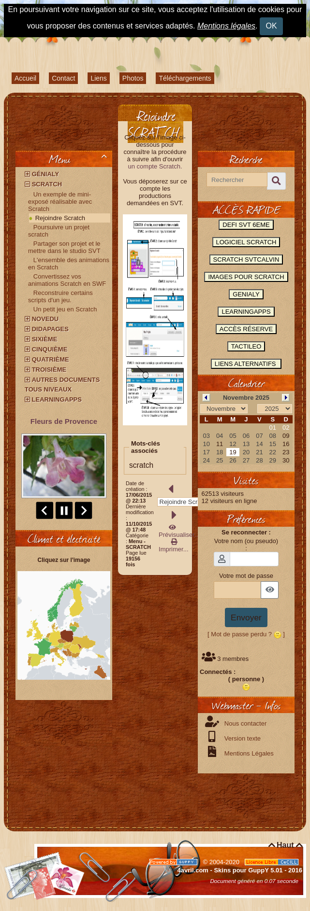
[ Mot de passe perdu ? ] (246, 634)
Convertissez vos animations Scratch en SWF (67, 280)
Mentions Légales (248, 753)
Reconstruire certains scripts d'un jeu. (60, 296)
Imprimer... (173, 546)
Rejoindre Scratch (60, 218)
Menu (79, 159)
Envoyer (246, 617)
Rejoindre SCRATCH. (154, 123)
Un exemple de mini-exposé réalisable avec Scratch (60, 201)
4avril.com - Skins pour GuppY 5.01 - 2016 (239, 870)
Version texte (241, 738)
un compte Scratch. (155, 166)
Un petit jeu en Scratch (65, 309)
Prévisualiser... (178, 531)
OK (271, 26)
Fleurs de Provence (63, 421)
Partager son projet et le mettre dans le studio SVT (64, 247)
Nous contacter (244, 723)
